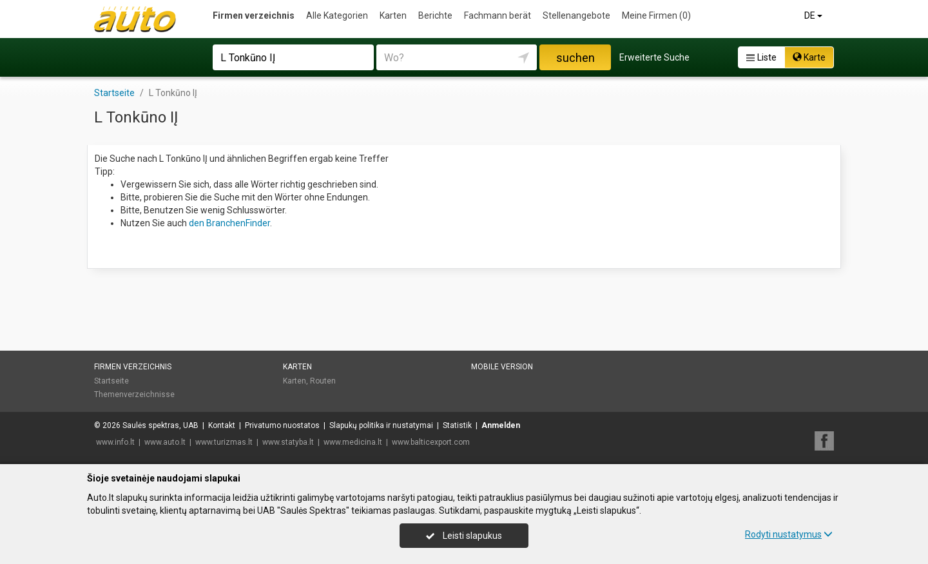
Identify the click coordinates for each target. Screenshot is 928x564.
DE (814, 15)
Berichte (435, 15)
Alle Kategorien (337, 15)
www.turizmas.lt (224, 442)
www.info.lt (115, 442)
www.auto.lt (165, 442)
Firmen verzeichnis (254, 15)
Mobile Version (502, 366)
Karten (393, 15)
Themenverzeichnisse (134, 394)
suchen (575, 57)
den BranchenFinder (229, 223)
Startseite (111, 380)
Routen (323, 380)
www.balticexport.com (431, 442)
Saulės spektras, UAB (160, 425)
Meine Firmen (656, 15)
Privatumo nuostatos (282, 425)
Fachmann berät (497, 15)
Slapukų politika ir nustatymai (381, 425)
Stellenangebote (576, 15)
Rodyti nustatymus (789, 534)
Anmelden (500, 425)
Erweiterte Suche (654, 57)
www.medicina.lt (353, 442)
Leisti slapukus (464, 535)
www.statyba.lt (288, 442)
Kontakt (221, 425)
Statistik (457, 425)
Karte (809, 57)
